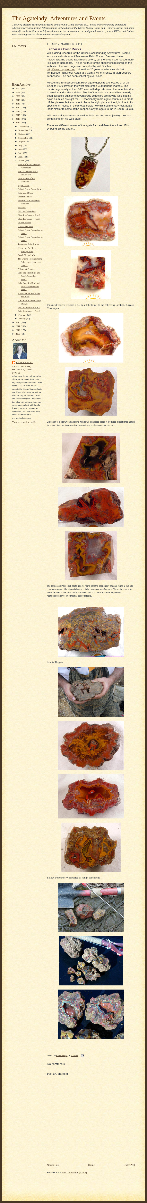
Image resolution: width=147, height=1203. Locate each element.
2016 (18, 111)
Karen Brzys (24, 362)
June (20, 149)
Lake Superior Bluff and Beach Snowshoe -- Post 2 (29, 275)
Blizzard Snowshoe (27, 211)
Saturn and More (25, 193)
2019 (18, 100)
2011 (18, 326)
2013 (18, 122)
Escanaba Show (25, 196)
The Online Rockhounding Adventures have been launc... (30, 261)
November (23, 130)
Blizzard (22, 207)
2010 (18, 330)
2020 (18, 96)
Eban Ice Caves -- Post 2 (29, 215)
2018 (18, 103)
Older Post (129, 1164)
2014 (18, 119)
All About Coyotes (26, 269)
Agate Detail (23, 185)
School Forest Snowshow (29, 189)
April (21, 156)
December (23, 126)
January (22, 318)
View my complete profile (24, 422)
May (20, 153)
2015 (18, 115)
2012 (18, 322)
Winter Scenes (24, 222)
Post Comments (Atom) (74, 1172)
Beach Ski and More (27, 255)
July (20, 145)
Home (91, 1164)
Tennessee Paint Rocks (28, 244)
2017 (18, 107)
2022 (18, 88)
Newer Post (53, 1164)
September (23, 138)
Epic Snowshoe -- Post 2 (29, 307)
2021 (18, 92)
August (22, 141)
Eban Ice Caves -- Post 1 (29, 219)
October (22, 134)
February (22, 315)
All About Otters (25, 226)
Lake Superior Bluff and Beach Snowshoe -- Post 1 (29, 286)
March (21, 160)
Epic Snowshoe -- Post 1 (29, 311)
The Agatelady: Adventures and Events (59, 18)
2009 (18, 334)
